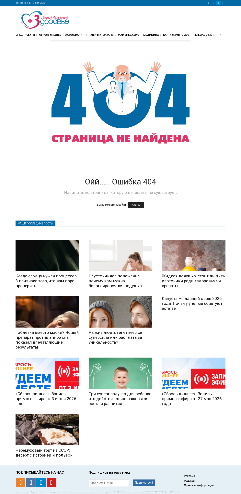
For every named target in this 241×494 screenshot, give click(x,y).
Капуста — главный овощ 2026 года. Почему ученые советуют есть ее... (192, 303)
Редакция (190, 480)
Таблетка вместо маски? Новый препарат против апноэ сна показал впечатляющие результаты (47, 340)
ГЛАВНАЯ (136, 205)
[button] (220, 33)
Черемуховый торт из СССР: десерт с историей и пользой (44, 453)
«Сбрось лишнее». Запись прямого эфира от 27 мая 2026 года (192, 398)
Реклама (189, 476)
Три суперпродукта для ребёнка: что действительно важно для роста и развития (120, 398)
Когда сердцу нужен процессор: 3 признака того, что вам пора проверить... (46, 281)
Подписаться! (144, 482)
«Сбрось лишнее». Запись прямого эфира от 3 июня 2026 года (46, 398)
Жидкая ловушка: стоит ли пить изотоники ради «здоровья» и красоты (193, 281)
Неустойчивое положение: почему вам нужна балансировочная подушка (115, 281)
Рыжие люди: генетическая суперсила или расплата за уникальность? (116, 337)
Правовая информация (199, 485)
